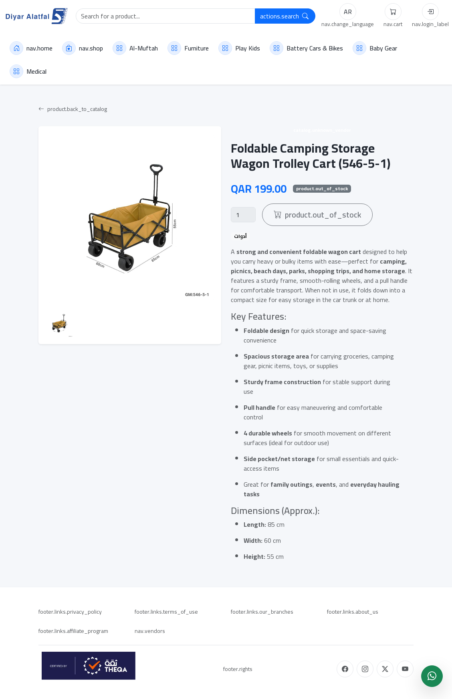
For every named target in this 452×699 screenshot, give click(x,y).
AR (348, 12)
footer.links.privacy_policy (70, 611)
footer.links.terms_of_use (166, 611)
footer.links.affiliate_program (73, 631)
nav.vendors (150, 631)
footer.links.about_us (352, 611)
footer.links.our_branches (262, 611)
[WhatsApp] (432, 676)
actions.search (284, 16)
